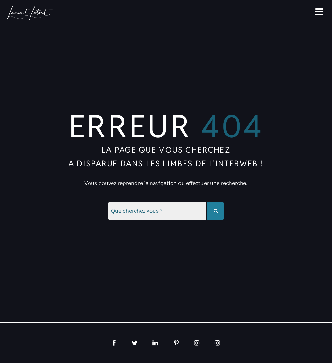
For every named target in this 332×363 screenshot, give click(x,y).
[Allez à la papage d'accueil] (30, 12)
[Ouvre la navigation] (320, 12)
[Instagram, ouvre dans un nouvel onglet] (197, 343)
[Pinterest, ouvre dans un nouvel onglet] (176, 343)
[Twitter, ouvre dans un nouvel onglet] (135, 343)
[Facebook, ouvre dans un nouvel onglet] (114, 343)
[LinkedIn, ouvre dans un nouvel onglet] (155, 343)
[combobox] (157, 211)
